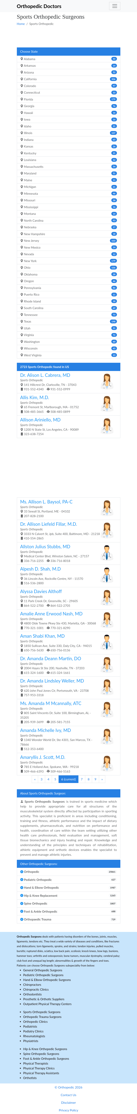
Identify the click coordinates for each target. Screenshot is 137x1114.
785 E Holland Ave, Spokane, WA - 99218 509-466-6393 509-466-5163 (67, 763)
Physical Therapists (35, 1063)
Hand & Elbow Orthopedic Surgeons (47, 980)
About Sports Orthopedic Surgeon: (43, 793)
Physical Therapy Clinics (39, 1068)
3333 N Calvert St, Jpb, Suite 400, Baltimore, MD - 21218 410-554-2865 (67, 530)
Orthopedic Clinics (35, 1021)
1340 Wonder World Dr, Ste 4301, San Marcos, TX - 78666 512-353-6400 (67, 739)
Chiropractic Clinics (36, 989)
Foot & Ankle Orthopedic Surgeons (46, 1058)
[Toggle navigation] (114, 6)
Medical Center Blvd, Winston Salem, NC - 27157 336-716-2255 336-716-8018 (67, 553)
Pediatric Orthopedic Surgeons (43, 975)
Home (21, 24)
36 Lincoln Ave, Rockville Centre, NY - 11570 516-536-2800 (67, 575)
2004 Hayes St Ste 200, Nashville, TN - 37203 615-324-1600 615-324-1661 (67, 665)
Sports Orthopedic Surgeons (42, 1012)
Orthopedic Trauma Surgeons (42, 1017)
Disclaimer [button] (68, 1102)
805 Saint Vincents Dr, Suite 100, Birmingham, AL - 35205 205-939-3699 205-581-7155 (67, 712)
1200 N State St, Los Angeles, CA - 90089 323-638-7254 (67, 426)
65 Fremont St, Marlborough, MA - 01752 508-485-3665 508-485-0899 (67, 404)
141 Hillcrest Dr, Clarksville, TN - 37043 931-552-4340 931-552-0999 (67, 381)
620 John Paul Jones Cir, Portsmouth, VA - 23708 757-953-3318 (67, 687)
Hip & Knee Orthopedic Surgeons (45, 1049)
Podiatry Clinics (33, 1031)
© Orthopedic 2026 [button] (68, 1087)
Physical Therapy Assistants (41, 1073)
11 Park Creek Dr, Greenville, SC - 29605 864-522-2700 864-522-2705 (67, 598)
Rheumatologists (34, 1036)
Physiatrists (30, 1041)
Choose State (29, 51)
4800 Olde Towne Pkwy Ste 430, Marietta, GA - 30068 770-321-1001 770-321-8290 (67, 620)
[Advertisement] (68, 36)
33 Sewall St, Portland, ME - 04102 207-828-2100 (67, 508)
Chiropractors (32, 984)
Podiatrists (30, 1026)
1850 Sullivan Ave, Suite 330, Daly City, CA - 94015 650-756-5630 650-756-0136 (67, 642)
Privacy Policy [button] (68, 1110)
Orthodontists (32, 994)
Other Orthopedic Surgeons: (39, 864)
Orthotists (30, 1078)
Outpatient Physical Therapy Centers (47, 1004)
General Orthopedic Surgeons (42, 970)
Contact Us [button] (68, 1095)
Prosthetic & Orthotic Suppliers (43, 999)
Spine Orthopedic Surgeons (41, 1054)
